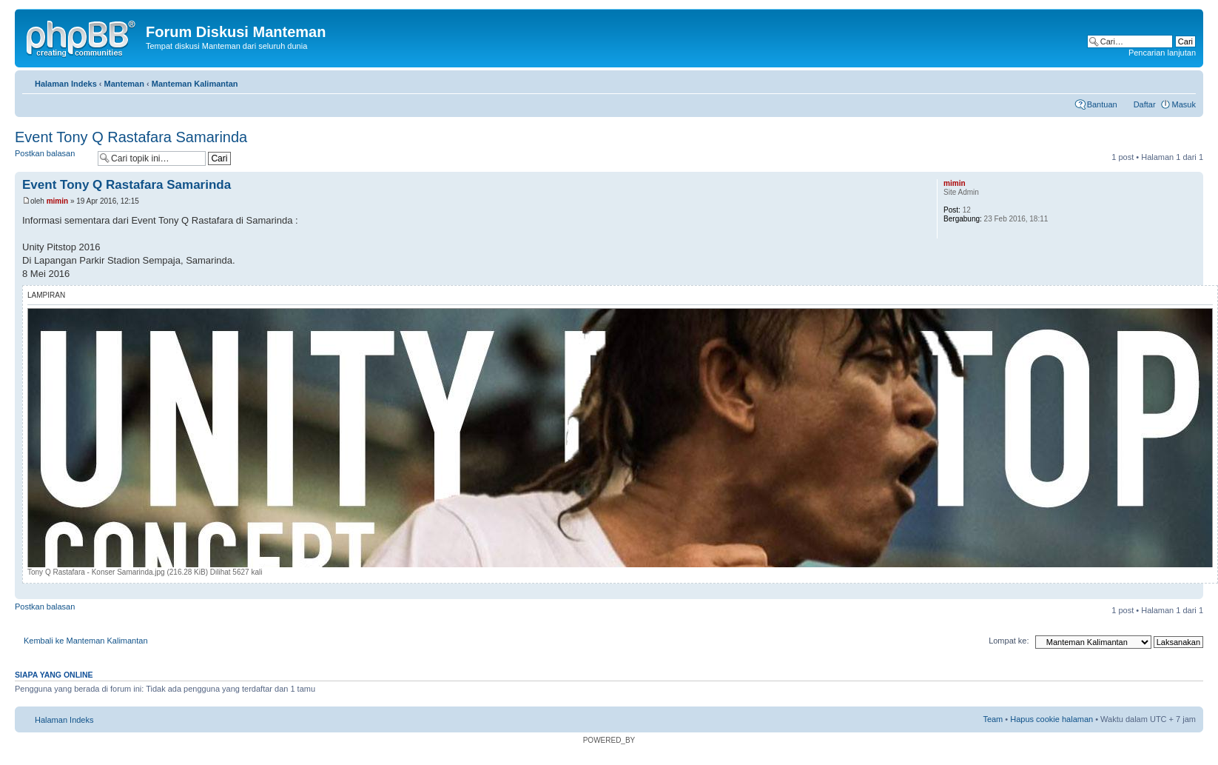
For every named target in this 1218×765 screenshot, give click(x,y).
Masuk (1184, 104)
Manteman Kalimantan (195, 83)
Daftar (1145, 104)
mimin (57, 201)
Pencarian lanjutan (1162, 52)
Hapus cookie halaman (1051, 719)
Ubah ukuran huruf (1185, 80)
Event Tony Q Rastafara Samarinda (131, 137)
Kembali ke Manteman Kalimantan (86, 640)
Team (993, 719)
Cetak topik (1162, 80)
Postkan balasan (52, 158)
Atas (1192, 591)
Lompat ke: (1009, 640)
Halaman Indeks (66, 83)
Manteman (124, 83)
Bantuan (1102, 104)
